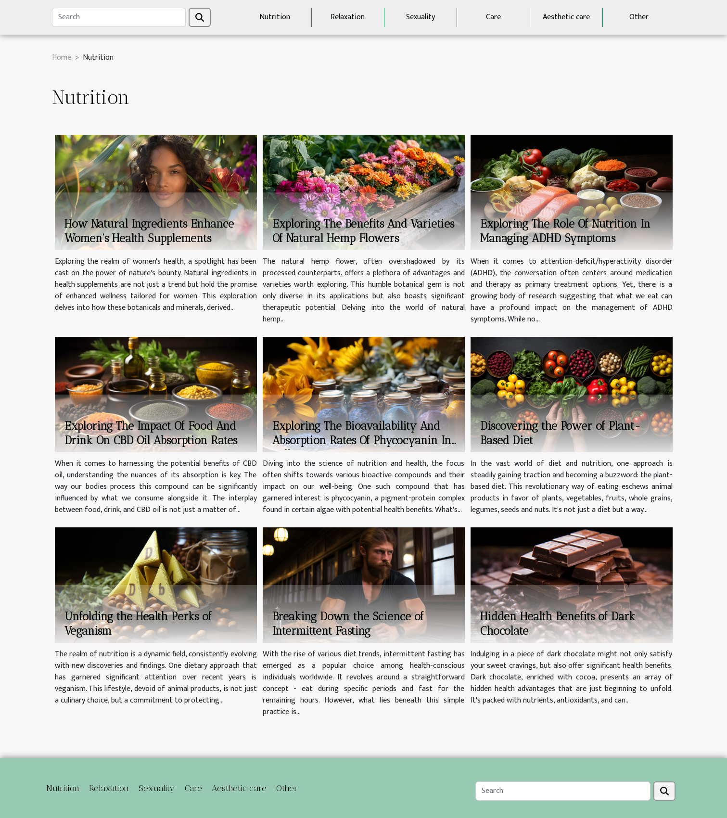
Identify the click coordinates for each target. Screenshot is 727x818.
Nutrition (274, 17)
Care (493, 17)
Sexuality (420, 17)
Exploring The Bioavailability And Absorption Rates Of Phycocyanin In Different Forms (361, 440)
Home (61, 57)
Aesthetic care (566, 17)
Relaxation (348, 17)
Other (639, 17)
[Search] (119, 17)
